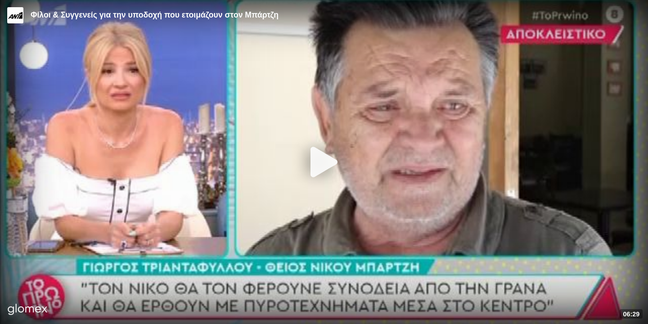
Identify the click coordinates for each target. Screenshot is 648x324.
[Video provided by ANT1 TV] (15, 15)
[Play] (324, 162)
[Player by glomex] (27, 310)
